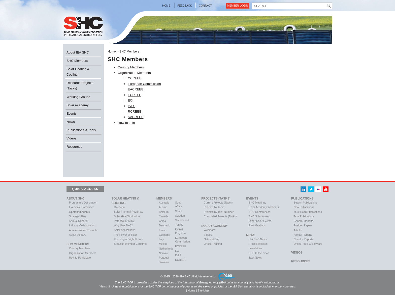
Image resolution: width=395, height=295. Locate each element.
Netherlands (166, 248)
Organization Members (134, 73)
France (163, 230)
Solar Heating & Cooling (78, 71)
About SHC (75, 198)
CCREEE (134, 78)
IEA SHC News (258, 239)
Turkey (179, 224)
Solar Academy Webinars (264, 207)
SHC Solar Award (259, 216)
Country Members (131, 67)
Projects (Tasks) (216, 198)
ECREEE (134, 95)
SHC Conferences (259, 211)
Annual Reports (78, 220)
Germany (164, 234)
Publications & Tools (81, 130)
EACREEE (135, 89)
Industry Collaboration (82, 225)
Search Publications (305, 202)
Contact (205, 5)
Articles (298, 230)
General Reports (303, 220)
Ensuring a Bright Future (128, 239)
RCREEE (134, 111)
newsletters (255, 248)
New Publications (304, 207)
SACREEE (135, 117)
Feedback (184, 5)
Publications (302, 198)
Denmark (164, 225)
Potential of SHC (124, 220)
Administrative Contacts (83, 230)
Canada (163, 216)
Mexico (163, 243)
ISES (131, 106)
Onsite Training (213, 243)
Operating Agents (79, 211)
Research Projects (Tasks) (80, 85)
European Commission (144, 84)
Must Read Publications (308, 211)
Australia (164, 202)
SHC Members (77, 61)
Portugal (164, 257)
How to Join (126, 123)
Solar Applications (124, 229)
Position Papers (303, 225)
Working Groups (78, 97)
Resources (74, 147)
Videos (72, 138)
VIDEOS (297, 252)
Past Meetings (257, 225)
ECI (130, 100)
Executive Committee (81, 207)
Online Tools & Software (308, 243)
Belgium (164, 211)
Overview (119, 207)
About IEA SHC (78, 52)
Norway (163, 253)
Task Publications (304, 216)
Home (166, 5)
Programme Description (83, 202)
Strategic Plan (77, 216)
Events (72, 113)
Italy (161, 239)
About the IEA (77, 234)
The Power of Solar (125, 234)
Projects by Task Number (219, 211)
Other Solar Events (260, 220)
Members (164, 198)
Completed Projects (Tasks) (220, 216)
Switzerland (182, 220)
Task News (255, 257)
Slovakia (164, 262)
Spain (178, 211)
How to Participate (80, 257)
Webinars (209, 229)
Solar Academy (77, 105)
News (71, 122)
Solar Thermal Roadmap (128, 211)
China (162, 220)
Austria (163, 207)
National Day (211, 239)
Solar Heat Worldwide (127, 216)
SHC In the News (259, 253)
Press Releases (258, 243)
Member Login (237, 5)
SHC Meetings (257, 202)
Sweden (180, 215)
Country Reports (303, 239)
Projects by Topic (214, 207)
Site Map (203, 290)
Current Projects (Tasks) (218, 202)
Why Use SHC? (123, 225)
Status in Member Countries (130, 243)
